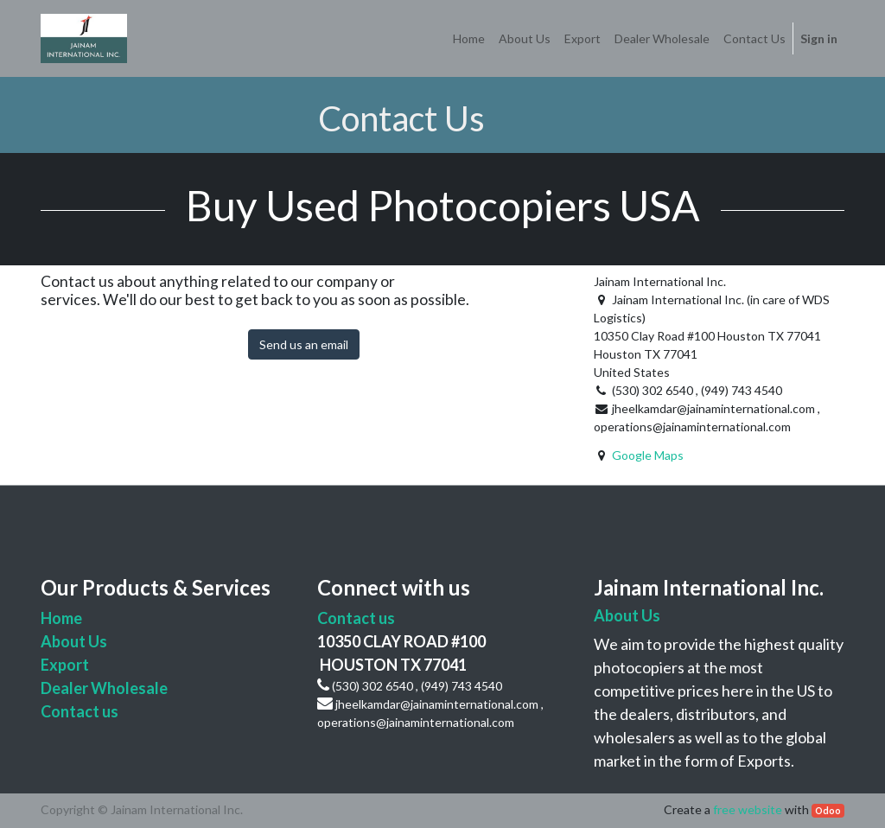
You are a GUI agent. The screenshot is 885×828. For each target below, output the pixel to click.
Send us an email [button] (303, 344)
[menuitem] (469, 38)
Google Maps (648, 455)
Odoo (828, 811)
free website (747, 809)
